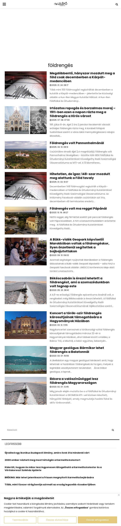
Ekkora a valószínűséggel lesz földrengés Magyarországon (74, 381)
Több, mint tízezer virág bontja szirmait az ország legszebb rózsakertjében (50, 484)
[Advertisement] (60, 37)
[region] (60, 509)
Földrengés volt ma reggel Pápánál (78, 208)
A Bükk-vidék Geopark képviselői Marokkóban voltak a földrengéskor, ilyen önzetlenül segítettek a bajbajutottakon (79, 245)
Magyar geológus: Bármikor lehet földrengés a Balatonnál (77, 350)
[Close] (119, 495)
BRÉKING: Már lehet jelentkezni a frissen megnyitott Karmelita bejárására (49, 477)
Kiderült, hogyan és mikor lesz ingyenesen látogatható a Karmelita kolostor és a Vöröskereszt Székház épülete (53, 469)
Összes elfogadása (97, 519)
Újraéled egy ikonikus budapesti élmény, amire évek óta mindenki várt (47, 452)
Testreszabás (20, 519)
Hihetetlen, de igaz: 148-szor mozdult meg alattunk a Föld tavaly (80, 176)
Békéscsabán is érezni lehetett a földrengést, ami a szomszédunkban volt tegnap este (79, 282)
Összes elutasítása (57, 519)
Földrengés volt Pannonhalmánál (77, 143)
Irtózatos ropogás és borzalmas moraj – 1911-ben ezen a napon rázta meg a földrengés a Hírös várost (82, 112)
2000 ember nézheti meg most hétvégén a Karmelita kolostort (42, 460)
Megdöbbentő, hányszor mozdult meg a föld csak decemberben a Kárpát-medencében (82, 77)
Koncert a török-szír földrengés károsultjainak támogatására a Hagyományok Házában (76, 317)
